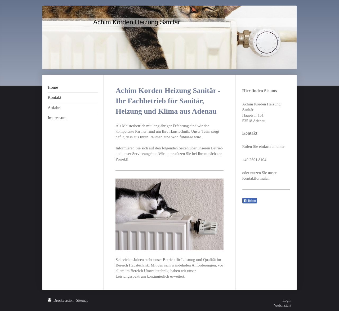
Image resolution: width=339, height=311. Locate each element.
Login (287, 301)
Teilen (249, 201)
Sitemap (82, 301)
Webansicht (282, 306)
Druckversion (61, 301)
